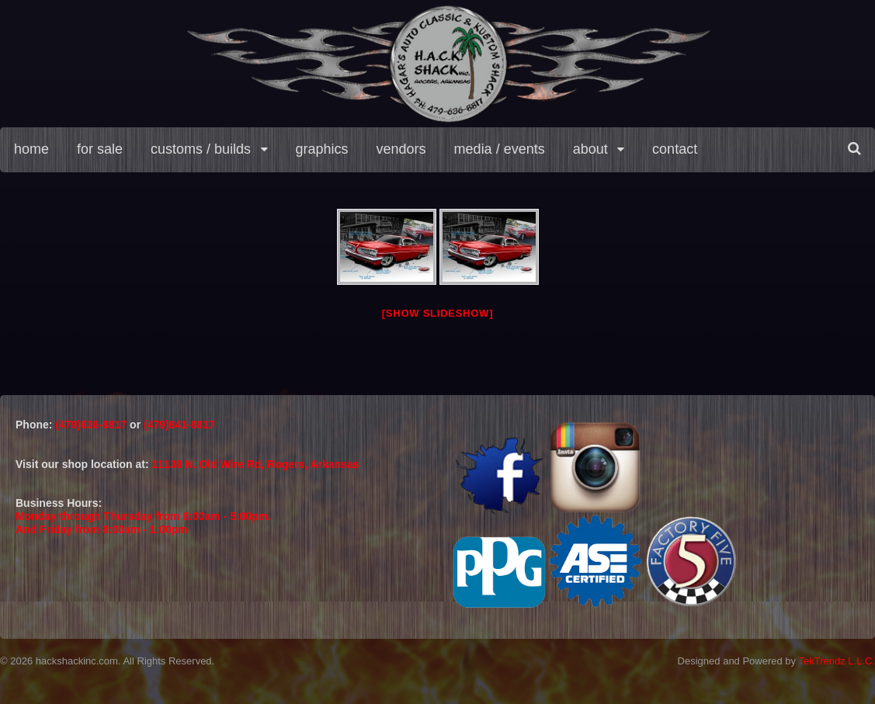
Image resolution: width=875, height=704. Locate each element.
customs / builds (201, 149)
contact (674, 149)
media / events (499, 149)
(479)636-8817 (92, 424)
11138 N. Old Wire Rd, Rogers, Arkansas (255, 464)
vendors (401, 149)
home (31, 149)
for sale (100, 149)
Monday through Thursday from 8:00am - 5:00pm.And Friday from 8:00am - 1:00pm (143, 523)
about (590, 149)
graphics (322, 149)
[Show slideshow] (437, 313)
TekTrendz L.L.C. (836, 661)
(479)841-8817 (179, 424)
